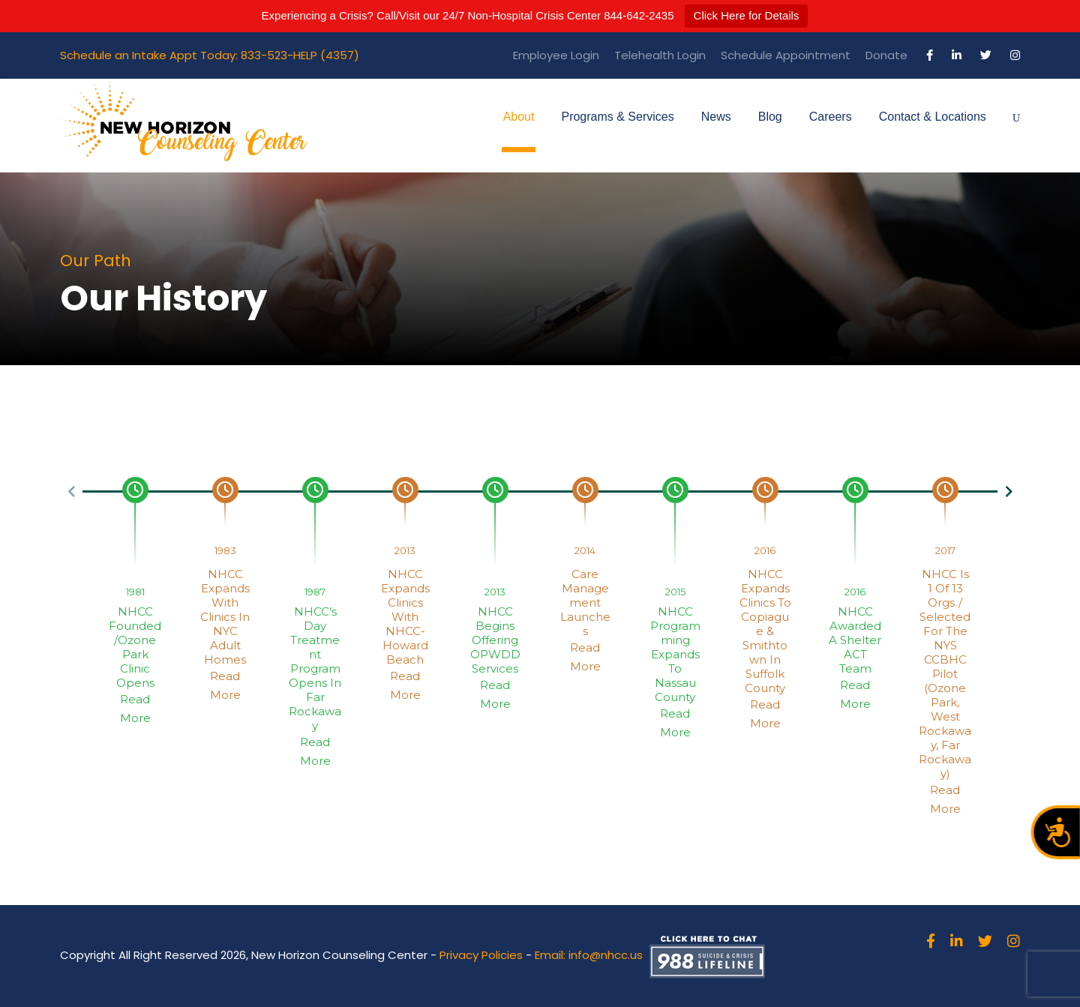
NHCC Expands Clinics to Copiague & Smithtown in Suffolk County (765, 631)
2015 (675, 592)
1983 (225, 550)
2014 (585, 550)
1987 (315, 592)
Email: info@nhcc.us (589, 955)
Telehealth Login (660, 55)
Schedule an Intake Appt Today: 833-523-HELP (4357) (209, 55)
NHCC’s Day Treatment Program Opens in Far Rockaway (315, 668)
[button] (71, 492)
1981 (135, 592)
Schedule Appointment (785, 55)
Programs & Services (617, 116)
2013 (405, 550)
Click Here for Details (747, 15)
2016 (765, 550)
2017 (945, 550)
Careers (830, 116)
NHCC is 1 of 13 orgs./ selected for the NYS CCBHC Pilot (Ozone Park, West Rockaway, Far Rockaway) (945, 674)
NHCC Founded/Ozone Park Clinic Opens (135, 647)
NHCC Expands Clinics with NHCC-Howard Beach (405, 617)
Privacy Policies (481, 955)
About (519, 116)
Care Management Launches (585, 602)
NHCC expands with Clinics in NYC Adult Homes (225, 617)
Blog (770, 116)
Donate (887, 55)
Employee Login (556, 55)
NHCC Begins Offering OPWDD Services (495, 640)
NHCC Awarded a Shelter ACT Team (855, 640)
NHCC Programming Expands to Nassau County (675, 654)
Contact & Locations (932, 116)
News (716, 116)
